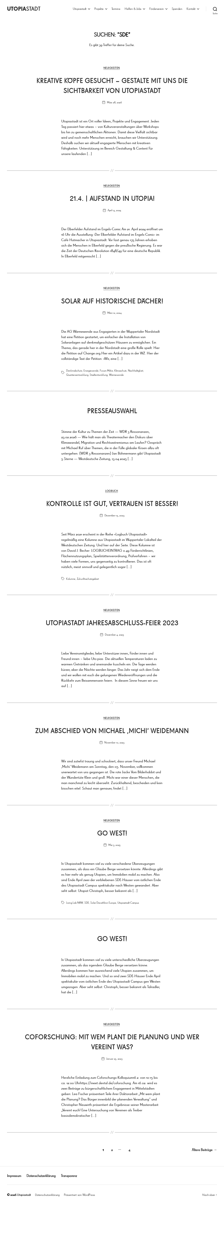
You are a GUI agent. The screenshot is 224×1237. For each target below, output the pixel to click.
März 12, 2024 (114, 314)
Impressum (15, 1207)
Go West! (112, 865)
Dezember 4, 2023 (114, 656)
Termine (115, 9)
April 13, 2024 (114, 211)
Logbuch (112, 492)
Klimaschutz (120, 371)
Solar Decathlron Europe (103, 935)
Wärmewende (116, 376)
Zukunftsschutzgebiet (88, 590)
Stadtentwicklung (99, 376)
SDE (86, 935)
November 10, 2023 (114, 775)
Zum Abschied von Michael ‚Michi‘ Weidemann (112, 757)
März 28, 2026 (114, 103)
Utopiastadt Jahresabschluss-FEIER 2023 (112, 639)
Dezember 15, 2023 (114, 527)
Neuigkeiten (112, 68)
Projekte (99, 9)
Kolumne (70, 590)
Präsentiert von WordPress (81, 1227)
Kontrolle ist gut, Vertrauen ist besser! (112, 509)
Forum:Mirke (106, 371)
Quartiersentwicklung (77, 376)
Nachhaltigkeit (135, 371)
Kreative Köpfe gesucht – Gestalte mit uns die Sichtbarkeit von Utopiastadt (112, 85)
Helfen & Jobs (133, 9)
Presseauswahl (112, 411)
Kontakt (191, 9)
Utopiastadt (79, 9)
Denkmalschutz (74, 371)
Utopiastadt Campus (128, 935)
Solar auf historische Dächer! (112, 301)
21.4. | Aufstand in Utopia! (112, 198)
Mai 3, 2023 (114, 877)
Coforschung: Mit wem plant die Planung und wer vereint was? (112, 1074)
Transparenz (77, 1207)
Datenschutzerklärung (45, 1207)
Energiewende (91, 371)
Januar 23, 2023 (114, 1092)
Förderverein (156, 9)
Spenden (177, 9)
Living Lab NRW (74, 935)
